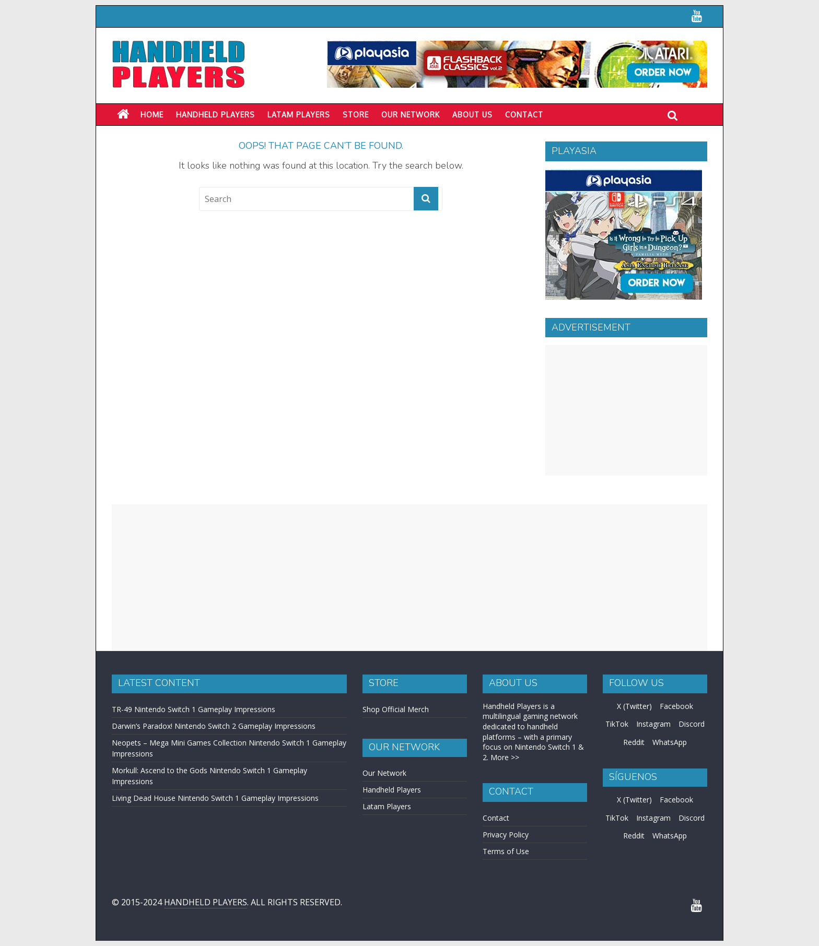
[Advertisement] (626, 410)
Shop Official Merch (395, 709)
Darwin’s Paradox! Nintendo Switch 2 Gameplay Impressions (213, 726)
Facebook (676, 706)
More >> (504, 757)
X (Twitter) (634, 706)
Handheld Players (215, 114)
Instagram (653, 724)
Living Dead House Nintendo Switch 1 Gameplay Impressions (215, 798)
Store (356, 114)
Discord (691, 724)
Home (152, 114)
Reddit (634, 742)
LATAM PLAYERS (298, 114)
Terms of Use (506, 851)
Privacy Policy (506, 834)
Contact (524, 114)
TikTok (616, 724)
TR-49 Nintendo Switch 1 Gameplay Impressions (193, 709)
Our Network (410, 114)
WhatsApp (669, 742)
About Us (472, 114)
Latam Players (386, 806)
